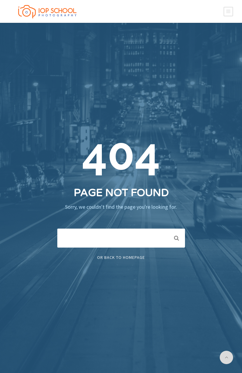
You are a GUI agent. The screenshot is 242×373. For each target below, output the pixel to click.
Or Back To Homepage (121, 257)
